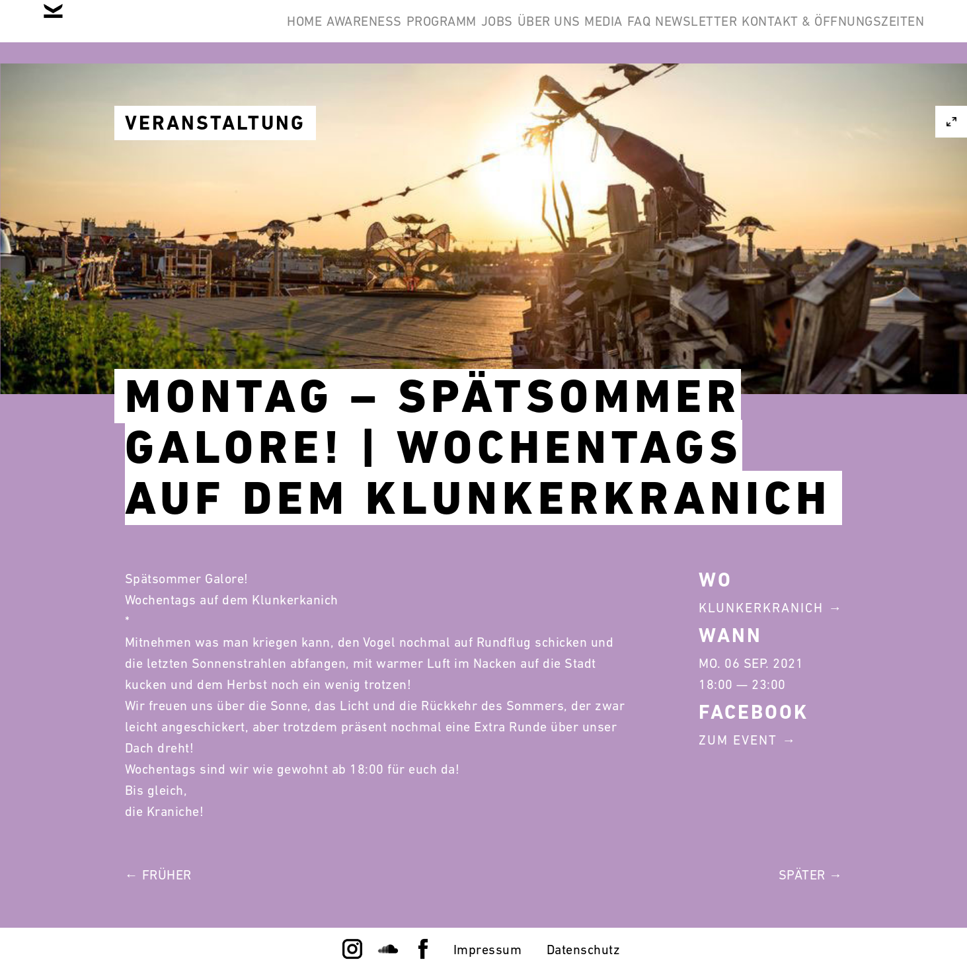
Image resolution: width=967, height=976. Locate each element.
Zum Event (738, 740)
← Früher (158, 875)
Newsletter (666, 31)
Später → (811, 875)
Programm (310, 31)
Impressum (487, 949)
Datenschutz (584, 949)
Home (133, 31)
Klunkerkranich (761, 607)
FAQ (589, 31)
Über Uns (457, 31)
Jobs (386, 31)
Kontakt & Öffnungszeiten (823, 31)
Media (533, 31)
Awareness (213, 31)
